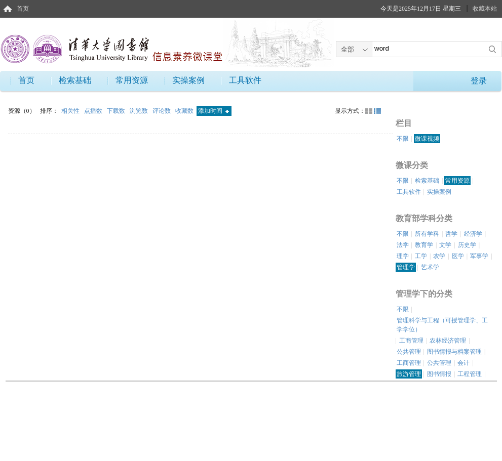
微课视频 (427, 138)
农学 (439, 256)
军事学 (479, 256)
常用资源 (131, 80)
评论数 (162, 110)
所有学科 (427, 233)
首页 (23, 8)
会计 (463, 362)
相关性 (71, 110)
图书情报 (439, 374)
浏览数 (139, 110)
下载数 (117, 110)
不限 (403, 138)
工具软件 (245, 80)
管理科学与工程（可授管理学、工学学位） (442, 325)
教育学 (424, 244)
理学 (403, 256)
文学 (445, 244)
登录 (479, 80)
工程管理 (469, 374)
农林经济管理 (448, 340)
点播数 (94, 110)
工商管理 (411, 340)
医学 (458, 256)
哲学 (451, 233)
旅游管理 (409, 374)
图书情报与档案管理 (454, 351)
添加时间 (213, 110)
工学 (421, 256)
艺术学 (430, 267)
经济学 (473, 233)
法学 (403, 244)
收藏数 (185, 110)
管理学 (406, 267)
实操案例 (188, 80)
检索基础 (75, 80)
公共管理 (409, 351)
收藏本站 (485, 8)
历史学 (467, 244)
